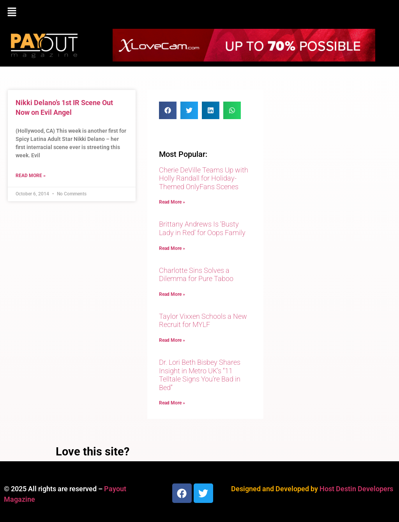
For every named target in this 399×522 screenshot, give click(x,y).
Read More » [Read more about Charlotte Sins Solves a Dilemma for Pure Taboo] (172, 294)
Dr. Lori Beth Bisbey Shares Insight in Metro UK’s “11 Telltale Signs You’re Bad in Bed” (199, 375)
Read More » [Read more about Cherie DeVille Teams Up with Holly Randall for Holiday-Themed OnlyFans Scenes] (172, 202)
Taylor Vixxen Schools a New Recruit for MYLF (203, 320)
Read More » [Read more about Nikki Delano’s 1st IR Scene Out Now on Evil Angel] (31, 175)
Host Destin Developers (356, 489)
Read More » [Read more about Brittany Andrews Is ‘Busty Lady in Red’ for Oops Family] (172, 248)
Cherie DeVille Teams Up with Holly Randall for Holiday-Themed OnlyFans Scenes (203, 178)
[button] (199, 12)
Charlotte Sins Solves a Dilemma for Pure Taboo (196, 274)
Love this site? (92, 451)
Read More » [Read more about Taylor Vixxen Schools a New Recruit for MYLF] (172, 340)
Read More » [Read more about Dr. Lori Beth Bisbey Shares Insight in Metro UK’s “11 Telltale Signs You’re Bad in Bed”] (172, 403)
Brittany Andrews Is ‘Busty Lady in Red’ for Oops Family (202, 228)
